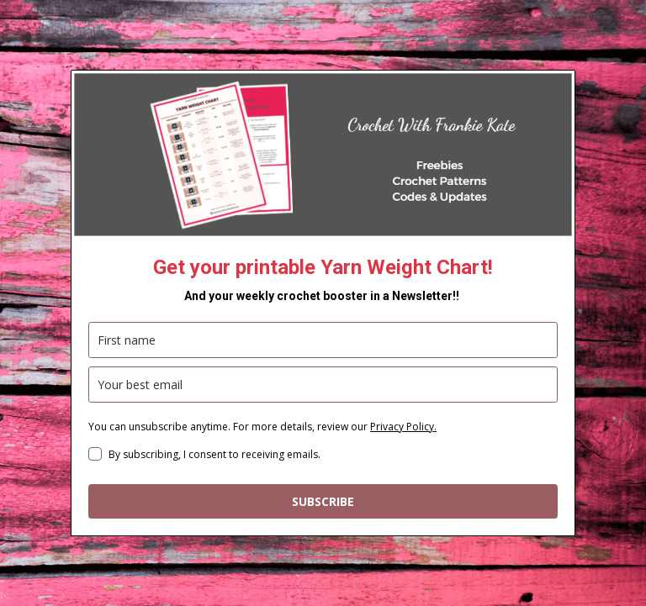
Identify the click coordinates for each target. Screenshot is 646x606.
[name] (323, 340)
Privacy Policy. (403, 426)
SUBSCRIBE (323, 501)
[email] (323, 384)
